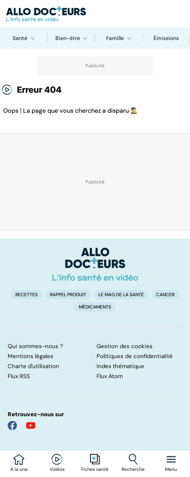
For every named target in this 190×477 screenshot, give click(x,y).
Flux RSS (19, 376)
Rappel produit (68, 295)
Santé (20, 38)
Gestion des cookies (125, 346)
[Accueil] (95, 264)
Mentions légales (30, 356)
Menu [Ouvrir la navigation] (171, 469)
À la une (19, 469)
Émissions (166, 38)
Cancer (165, 295)
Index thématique (120, 366)
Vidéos (57, 469)
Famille (115, 38)
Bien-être (67, 38)
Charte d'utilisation (33, 366)
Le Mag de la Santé (121, 295)
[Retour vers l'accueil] (95, 14)
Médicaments (95, 307)
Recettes (26, 295)
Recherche (133, 469)
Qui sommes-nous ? (35, 346)
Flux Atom (110, 376)
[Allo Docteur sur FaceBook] (12, 425)
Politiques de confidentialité (135, 356)
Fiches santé (94, 469)
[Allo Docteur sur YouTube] (30, 425)
